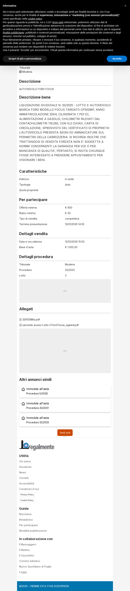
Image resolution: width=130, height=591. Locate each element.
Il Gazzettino (26, 555)
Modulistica (26, 519)
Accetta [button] (116, 58)
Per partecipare (28, 525)
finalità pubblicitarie (13, 32)
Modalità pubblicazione (33, 530)
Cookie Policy (27, 500)
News (22, 472)
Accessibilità (26, 483)
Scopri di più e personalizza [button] (25, 58)
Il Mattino (24, 549)
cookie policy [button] (35, 18)
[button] (125, 6)
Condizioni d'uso (29, 488)
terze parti (57, 22)
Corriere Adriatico (29, 560)
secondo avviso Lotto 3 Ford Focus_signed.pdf (49, 325)
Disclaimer (25, 466)
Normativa (25, 514)
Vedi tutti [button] (65, 432)
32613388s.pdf (29, 319)
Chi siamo (25, 461)
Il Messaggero (27, 544)
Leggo (23, 572)
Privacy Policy (27, 495)
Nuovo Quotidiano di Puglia (35, 566)
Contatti (24, 477)
